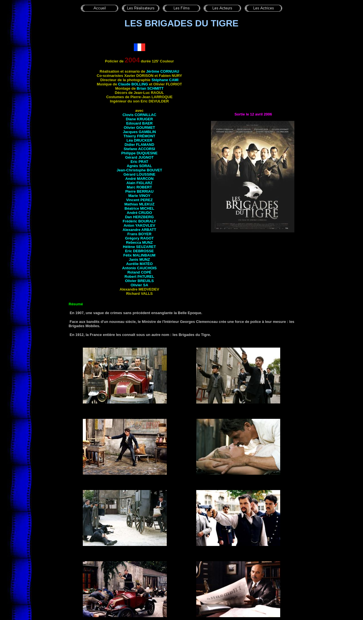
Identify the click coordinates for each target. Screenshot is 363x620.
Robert (139, 276)
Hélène (139, 247)
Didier (139, 144)
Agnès (139, 166)
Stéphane (164, 80)
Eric (139, 161)
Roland (139, 272)
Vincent (139, 200)
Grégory (139, 238)
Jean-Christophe (139, 170)
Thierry (139, 136)
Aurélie (139, 264)
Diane (139, 119)
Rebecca (139, 242)
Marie (139, 196)
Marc (139, 187)
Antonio (139, 268)
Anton (139, 225)
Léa (139, 140)
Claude (133, 84)
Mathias (139, 204)
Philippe (139, 153)
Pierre (139, 191)
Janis (139, 259)
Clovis (139, 115)
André (139, 178)
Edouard (139, 123)
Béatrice (139, 208)
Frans (139, 234)
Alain (139, 183)
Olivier (139, 127)
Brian (150, 88)
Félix (139, 255)
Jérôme (162, 71)
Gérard (139, 157)
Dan (139, 217)
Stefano (139, 149)
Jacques (139, 132)
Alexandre (139, 230)
